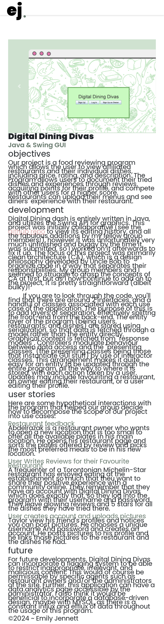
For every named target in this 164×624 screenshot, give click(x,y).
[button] (19, 86)
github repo (26, 231)
